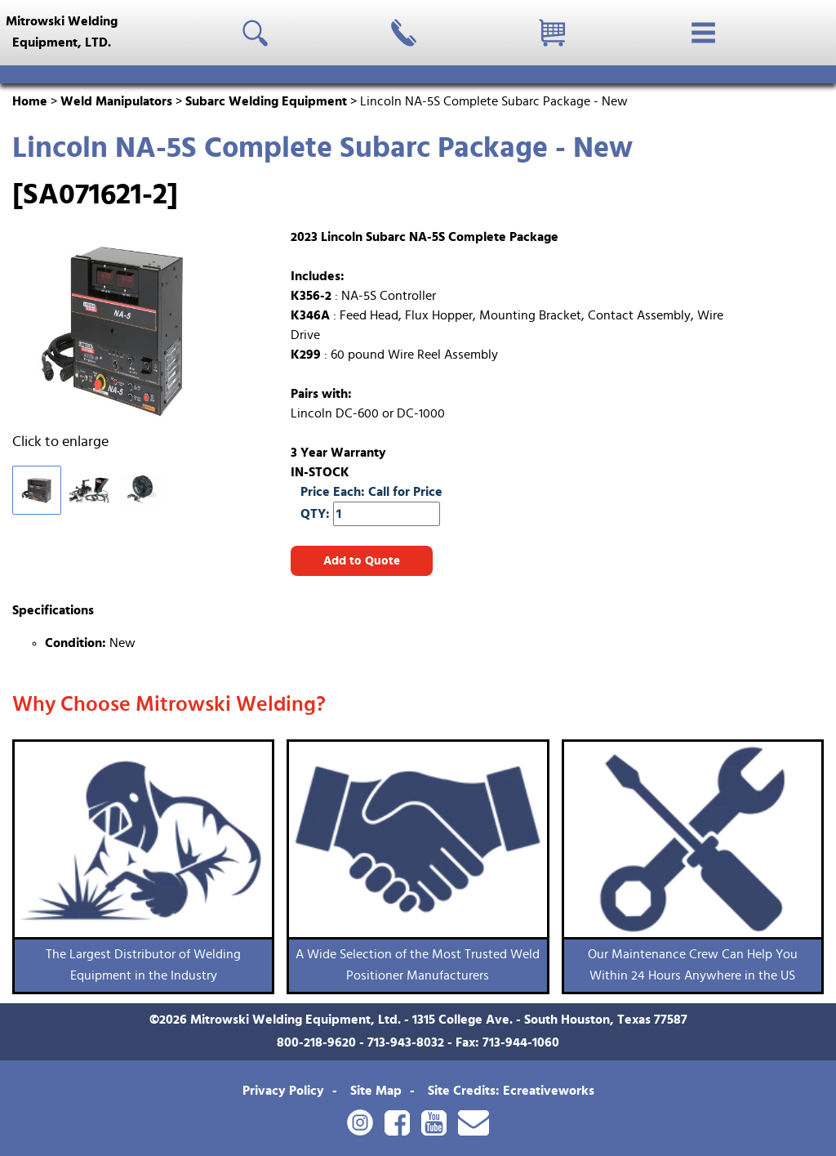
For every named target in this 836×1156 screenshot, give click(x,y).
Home (29, 101)
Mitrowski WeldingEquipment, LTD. (62, 32)
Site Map (376, 1090)
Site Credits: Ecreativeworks (511, 1090)
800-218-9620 (316, 1042)
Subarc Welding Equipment (266, 101)
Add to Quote (361, 561)
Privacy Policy (283, 1090)
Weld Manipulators (116, 101)
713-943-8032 (405, 1042)
